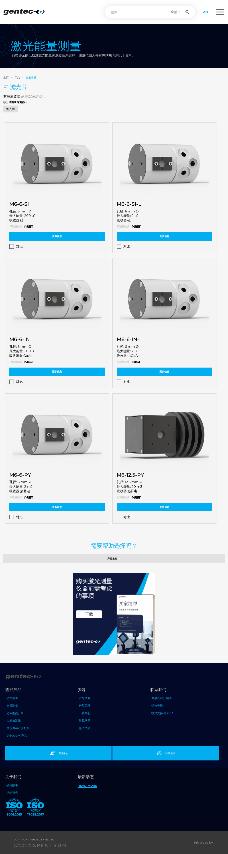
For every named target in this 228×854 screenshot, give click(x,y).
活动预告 (12, 792)
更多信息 (57, 236)
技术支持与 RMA (162, 713)
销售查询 (157, 705)
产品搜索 (114, 558)
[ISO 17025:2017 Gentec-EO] (36, 807)
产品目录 (84, 705)
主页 (6, 77)
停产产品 (84, 728)
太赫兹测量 (13, 720)
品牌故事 (12, 785)
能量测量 (31, 77)
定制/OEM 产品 (16, 735)
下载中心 (84, 713)
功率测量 (12, 698)
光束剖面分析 (15, 713)
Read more (87, 785)
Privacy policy (203, 842)
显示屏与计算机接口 (19, 728)
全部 (174, 12)
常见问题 (84, 720)
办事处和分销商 (161, 698)
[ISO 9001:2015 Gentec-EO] (14, 807)
